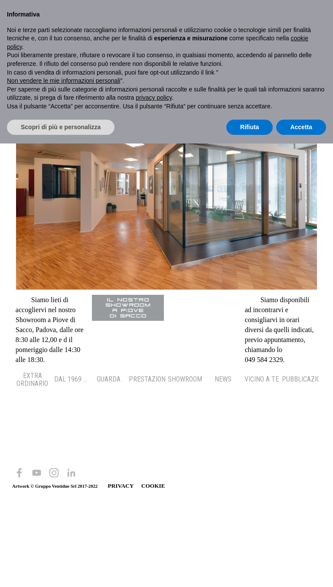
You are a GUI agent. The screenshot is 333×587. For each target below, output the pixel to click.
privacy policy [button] (154, 97)
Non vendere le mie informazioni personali (63, 80)
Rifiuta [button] (249, 127)
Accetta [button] (301, 127)
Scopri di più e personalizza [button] (61, 127)
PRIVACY (121, 486)
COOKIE (153, 486)
